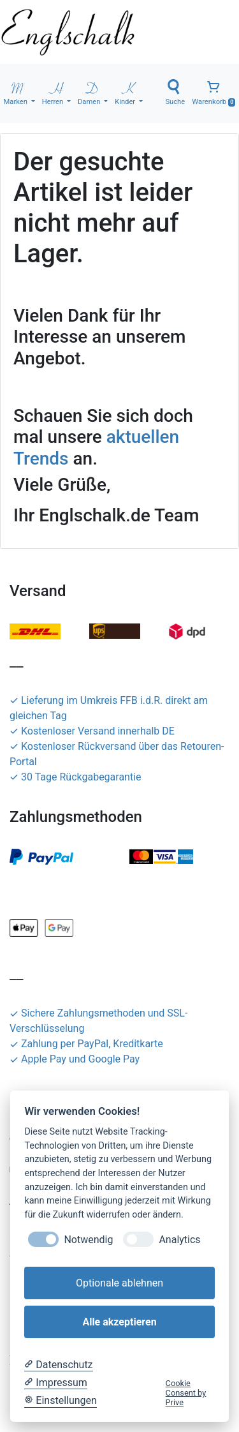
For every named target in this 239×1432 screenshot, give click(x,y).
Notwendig (88, 1240)
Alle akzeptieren (119, 1322)
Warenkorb (213, 93)
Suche (175, 92)
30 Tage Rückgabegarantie (75, 777)
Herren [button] (53, 92)
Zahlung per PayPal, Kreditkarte (86, 1044)
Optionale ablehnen (119, 1283)
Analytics (179, 1240)
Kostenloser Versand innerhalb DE (92, 731)
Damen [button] (90, 92)
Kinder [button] (126, 92)
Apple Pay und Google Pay (75, 1059)
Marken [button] (16, 92)
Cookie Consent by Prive (186, 1393)
